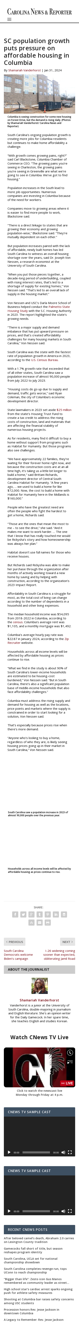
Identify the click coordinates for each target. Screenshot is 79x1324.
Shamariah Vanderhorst (24, 70)
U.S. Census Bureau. (44, 360)
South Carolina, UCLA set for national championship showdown (30, 1260)
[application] (39, 1136)
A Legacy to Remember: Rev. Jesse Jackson (34, 1320)
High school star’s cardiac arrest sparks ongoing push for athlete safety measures (38, 1291)
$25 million (64, 410)
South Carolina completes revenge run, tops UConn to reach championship (35, 1270)
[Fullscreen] (70, 1152)
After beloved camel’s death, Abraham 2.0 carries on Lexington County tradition (39, 1240)
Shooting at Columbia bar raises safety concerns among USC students (39, 1301)
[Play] (9, 1152)
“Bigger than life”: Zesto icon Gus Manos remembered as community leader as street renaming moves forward (35, 1281)
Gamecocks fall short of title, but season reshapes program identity (33, 1250)
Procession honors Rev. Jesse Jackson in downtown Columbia (31, 1311)
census (18, 622)
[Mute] (63, 1152)
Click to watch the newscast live (39, 1091)
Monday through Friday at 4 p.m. (39, 1095)
